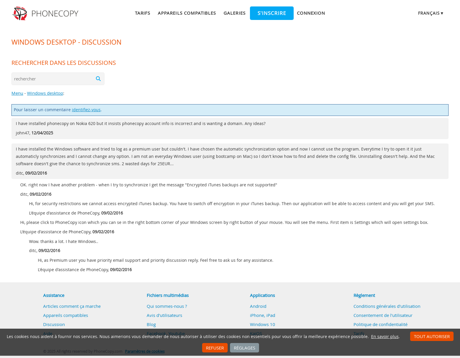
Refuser (215, 348)
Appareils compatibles (187, 13)
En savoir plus (385, 336)
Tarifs (142, 13)
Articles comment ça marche (72, 306)
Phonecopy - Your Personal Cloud (46, 13)
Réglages (244, 348)
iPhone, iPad (262, 315)
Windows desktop (45, 93)
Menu (17, 93)
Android (258, 306)
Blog (151, 324)
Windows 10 (262, 324)
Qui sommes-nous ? (167, 306)
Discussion (54, 324)
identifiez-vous (86, 109)
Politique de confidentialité (380, 324)
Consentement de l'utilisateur (383, 315)
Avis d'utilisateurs (164, 315)
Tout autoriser (432, 336)
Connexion (311, 13)
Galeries (234, 13)
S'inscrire (272, 13)
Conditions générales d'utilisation (387, 306)
